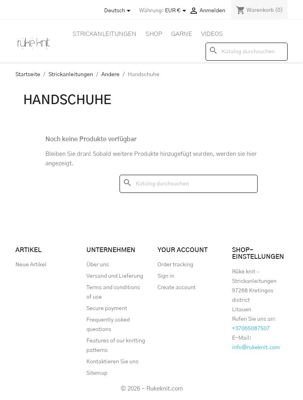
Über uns (97, 264)
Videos (212, 34)
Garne (181, 34)
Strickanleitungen (105, 34)
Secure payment (106, 308)
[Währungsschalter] (177, 10)
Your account (182, 250)
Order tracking (175, 264)
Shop (154, 34)
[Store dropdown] (118, 10)
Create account (176, 287)
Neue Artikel (31, 264)
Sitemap (96, 373)
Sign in (165, 276)
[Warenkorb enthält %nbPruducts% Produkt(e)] (259, 10)
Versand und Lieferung (114, 276)
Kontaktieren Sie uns (112, 361)
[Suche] (247, 52)
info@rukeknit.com (256, 347)
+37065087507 (251, 328)
